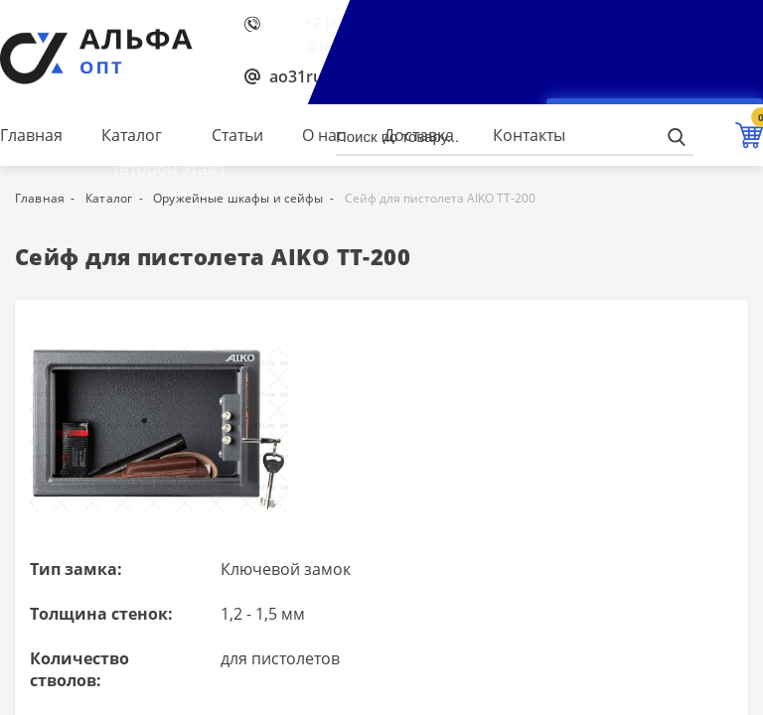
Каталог (131, 135)
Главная (31, 135)
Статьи (237, 135)
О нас (323, 135)
